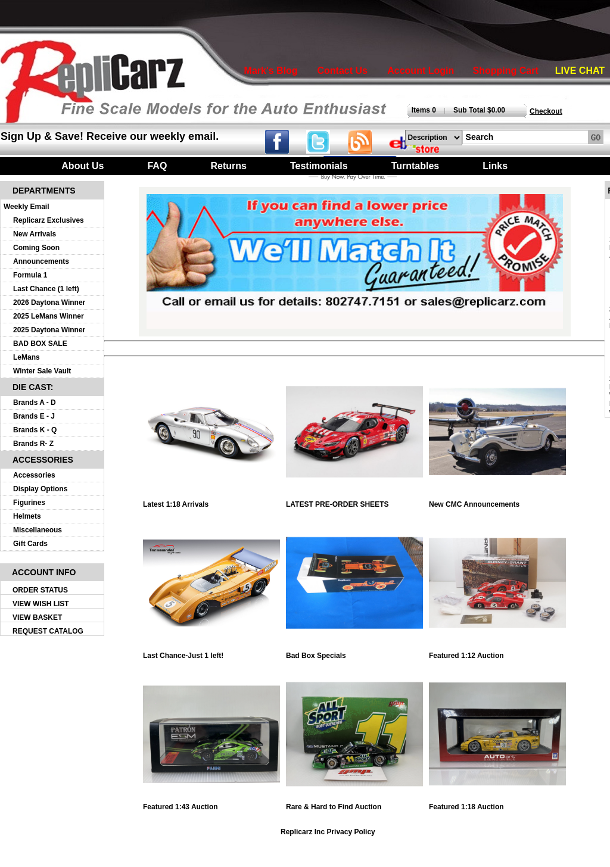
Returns (228, 166)
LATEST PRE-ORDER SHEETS (354, 501)
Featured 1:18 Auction (497, 803)
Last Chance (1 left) (46, 289)
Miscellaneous (37, 530)
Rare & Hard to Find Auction (354, 803)
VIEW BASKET (37, 617)
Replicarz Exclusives (48, 220)
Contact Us (342, 71)
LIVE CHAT (580, 71)
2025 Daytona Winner (49, 330)
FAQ (157, 166)
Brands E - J (34, 416)
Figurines (29, 502)
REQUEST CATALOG (48, 631)
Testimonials (319, 166)
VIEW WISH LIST (41, 604)
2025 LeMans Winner (48, 316)
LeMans (26, 357)
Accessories (34, 475)
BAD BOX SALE (40, 343)
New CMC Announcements (497, 501)
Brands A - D (34, 402)
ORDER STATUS (40, 590)
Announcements (41, 261)
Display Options (40, 489)
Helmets (27, 516)
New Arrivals (34, 234)
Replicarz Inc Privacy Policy (328, 832)
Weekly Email (26, 206)
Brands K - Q (35, 430)
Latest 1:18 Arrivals (211, 501)
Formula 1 (30, 275)
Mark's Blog (271, 71)
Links (495, 166)
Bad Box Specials (354, 652)
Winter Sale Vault (42, 371)
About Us (82, 166)
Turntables (415, 166)
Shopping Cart (506, 71)
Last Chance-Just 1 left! (211, 652)
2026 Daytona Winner (49, 302)
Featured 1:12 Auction (497, 652)
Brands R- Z (33, 443)
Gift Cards (30, 543)
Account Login (420, 71)
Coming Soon (36, 248)
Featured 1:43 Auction (211, 803)
